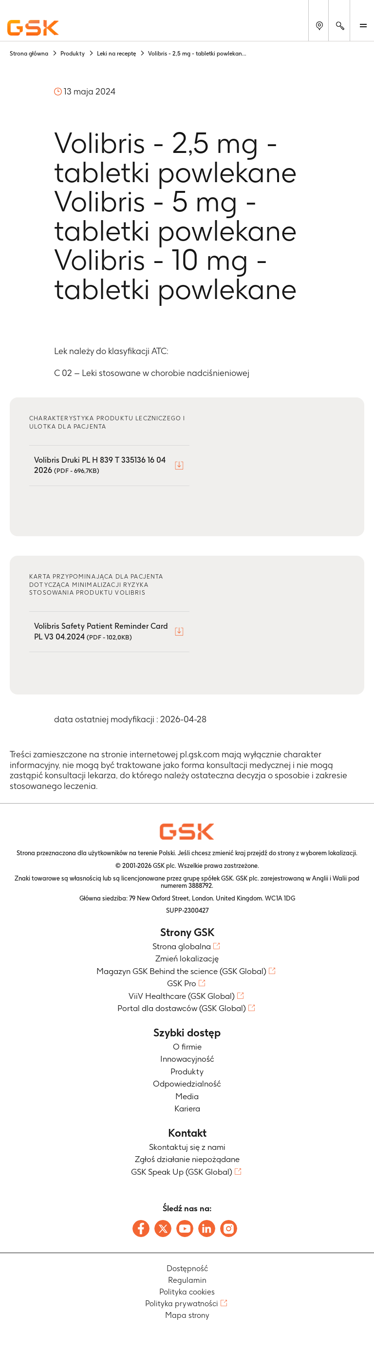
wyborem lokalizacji (328, 853)
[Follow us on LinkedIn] (206, 1228)
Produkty (187, 1071)
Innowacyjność (187, 1059)
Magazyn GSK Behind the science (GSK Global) (181, 971)
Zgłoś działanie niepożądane (187, 1159)
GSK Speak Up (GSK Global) (181, 1172)
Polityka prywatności (181, 1303)
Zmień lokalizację (187, 958)
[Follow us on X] (162, 1228)
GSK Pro (181, 983)
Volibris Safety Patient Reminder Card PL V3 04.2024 (101, 631)
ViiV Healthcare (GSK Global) (182, 996)
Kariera (187, 1108)
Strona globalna (181, 946)
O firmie (187, 1046)
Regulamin (187, 1280)
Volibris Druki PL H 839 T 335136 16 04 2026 (100, 465)
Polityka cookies (187, 1291)
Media (187, 1096)
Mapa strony (187, 1315)
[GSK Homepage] (33, 28)
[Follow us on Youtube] (184, 1228)
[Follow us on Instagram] (228, 1228)
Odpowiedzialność (187, 1083)
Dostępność (187, 1268)
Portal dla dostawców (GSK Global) (181, 1008)
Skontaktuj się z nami (187, 1147)
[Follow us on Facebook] (141, 1228)
